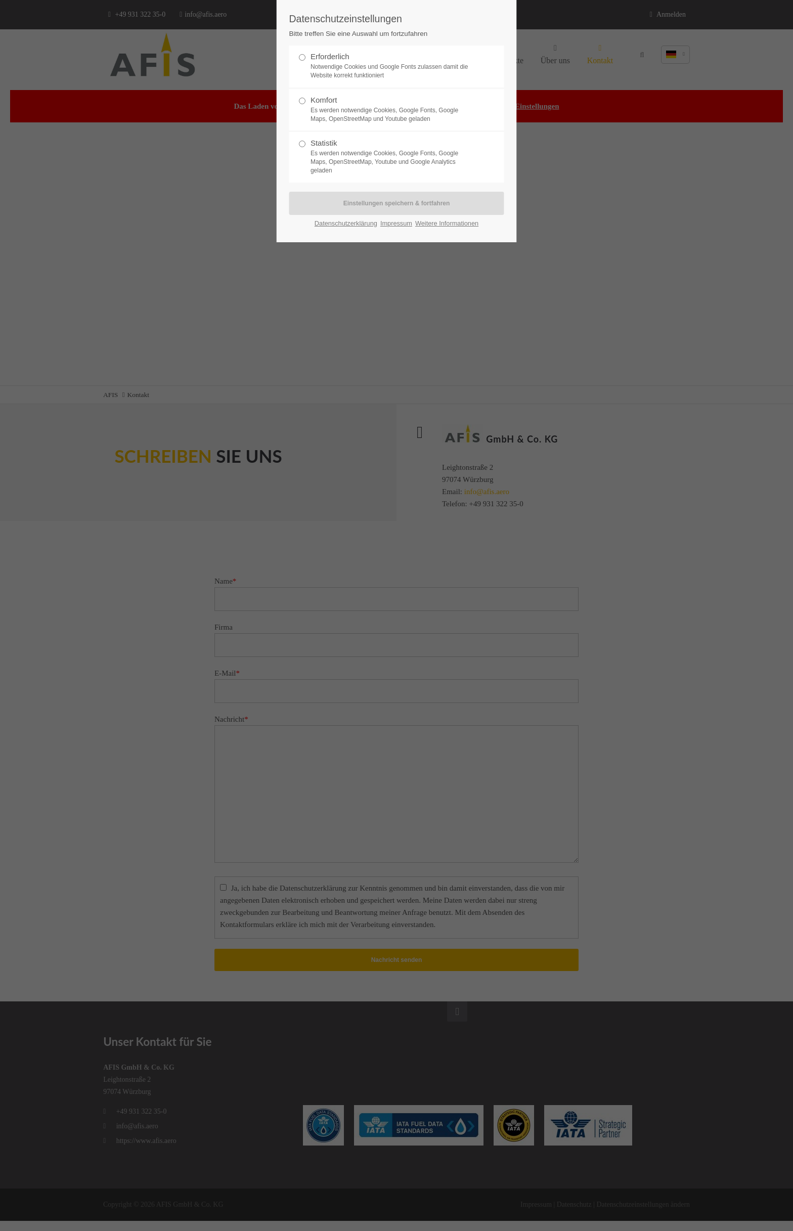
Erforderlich (392, 66)
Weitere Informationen (446, 223)
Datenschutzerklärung (346, 223)
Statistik (392, 156)
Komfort (392, 109)
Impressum (396, 223)
